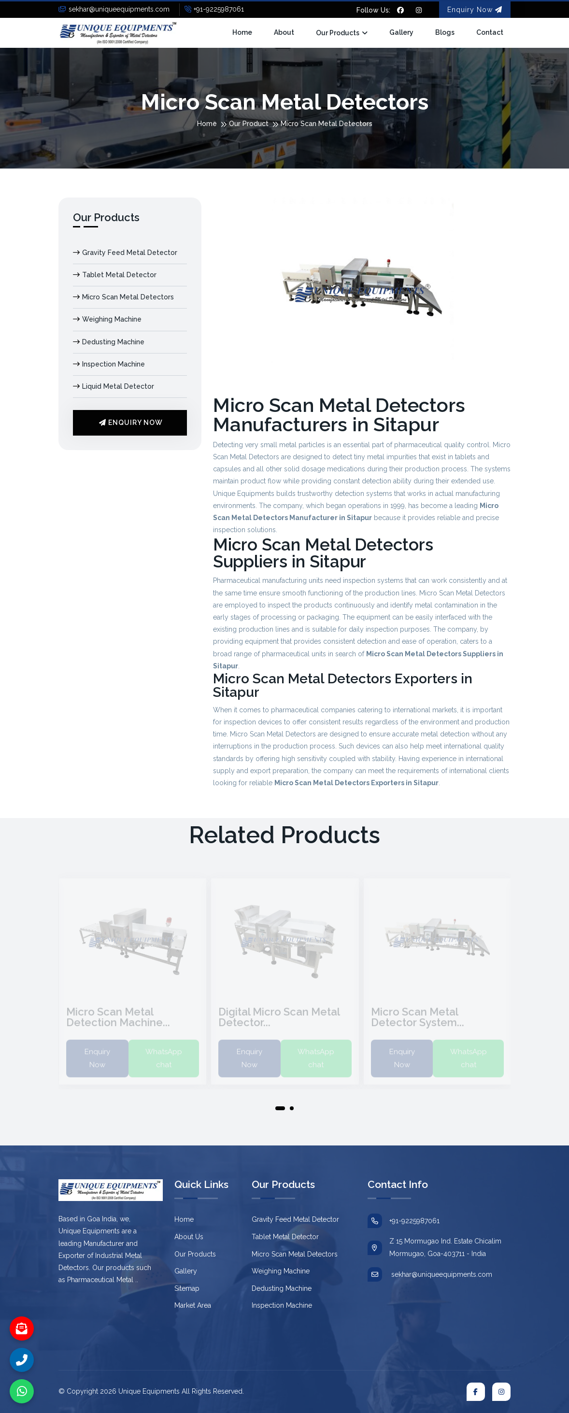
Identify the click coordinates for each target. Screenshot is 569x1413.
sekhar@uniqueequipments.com (114, 9)
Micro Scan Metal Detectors (123, 297)
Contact (489, 32)
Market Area (192, 1305)
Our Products (337, 33)
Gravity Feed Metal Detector (125, 252)
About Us (188, 1237)
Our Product (249, 123)
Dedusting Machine (108, 342)
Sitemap (186, 1288)
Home (242, 32)
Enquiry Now (474, 10)
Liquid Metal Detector (113, 386)
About (284, 32)
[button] (280, 1110)
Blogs (445, 32)
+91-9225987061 (214, 9)
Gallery (401, 32)
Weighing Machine (107, 319)
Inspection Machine (109, 364)
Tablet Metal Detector (114, 275)
